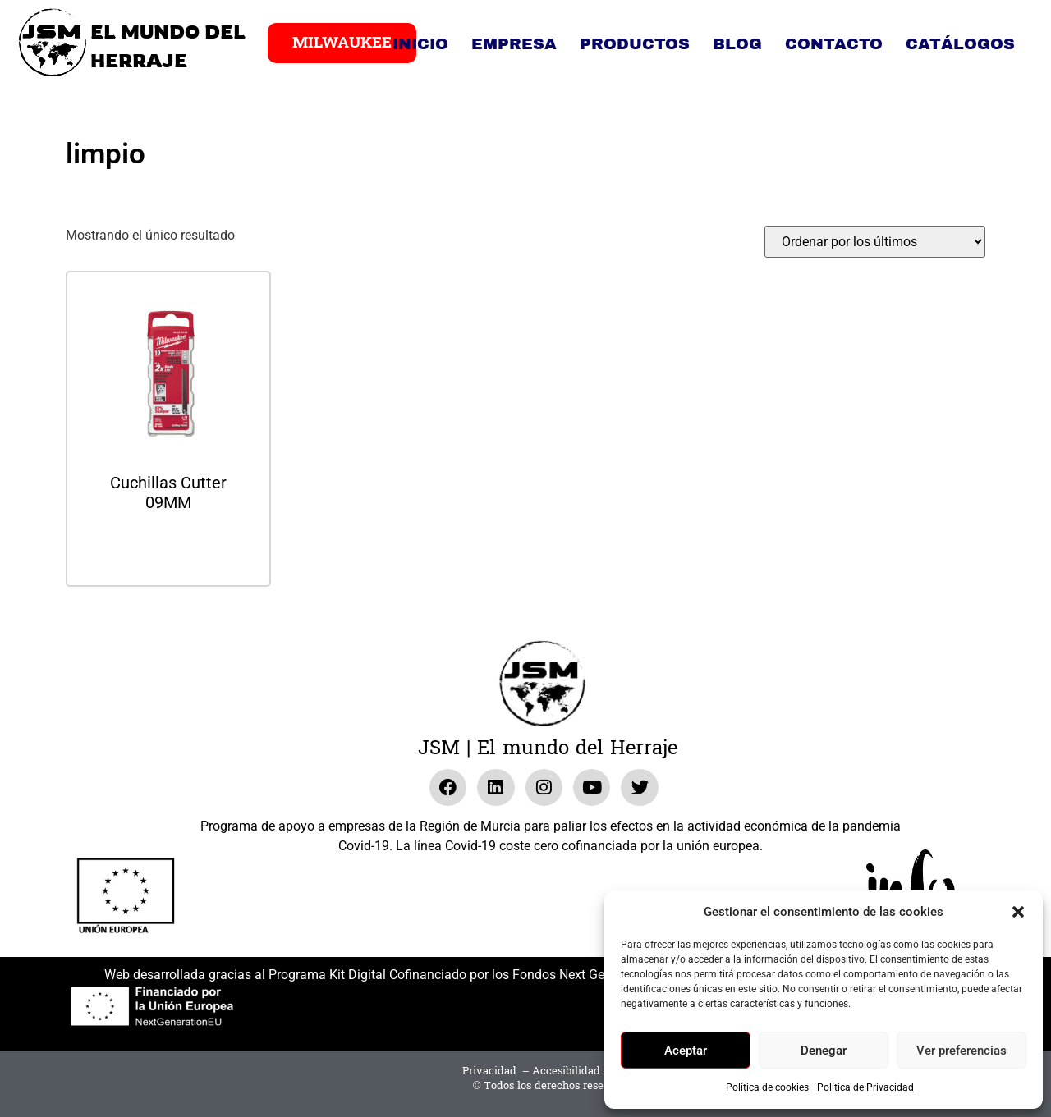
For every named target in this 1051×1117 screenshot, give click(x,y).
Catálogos (960, 44)
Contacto (834, 44)
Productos (635, 44)
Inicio (420, 44)
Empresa (514, 44)
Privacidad (489, 1071)
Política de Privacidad (865, 1087)
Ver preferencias (961, 1050)
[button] (1018, 912)
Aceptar (685, 1050)
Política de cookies (767, 1087)
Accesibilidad (566, 1071)
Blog (737, 44)
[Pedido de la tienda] (874, 242)
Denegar (824, 1050)
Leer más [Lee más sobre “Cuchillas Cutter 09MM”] (168, 546)
